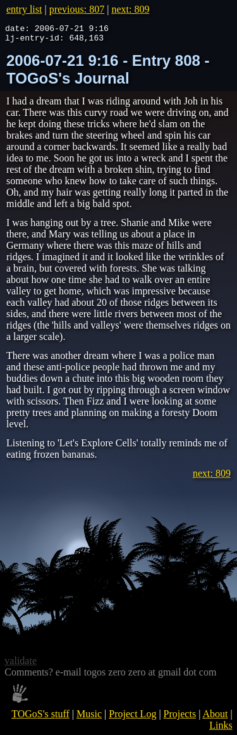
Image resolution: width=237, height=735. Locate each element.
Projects (180, 717)
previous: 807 (77, 9)
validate (20, 664)
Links (220, 729)
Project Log (132, 717)
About (215, 717)
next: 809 (130, 9)
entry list (24, 9)
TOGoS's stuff (40, 717)
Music (89, 717)
